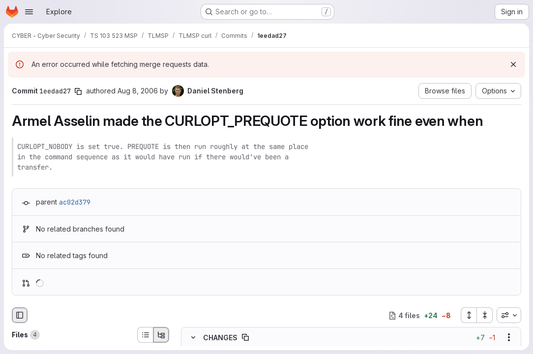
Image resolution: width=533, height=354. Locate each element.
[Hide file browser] (20, 315)
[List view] (145, 335)
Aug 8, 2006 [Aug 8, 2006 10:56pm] (138, 91)
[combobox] (509, 315)
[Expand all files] (468, 315)
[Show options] (509, 338)
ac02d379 (74, 202)
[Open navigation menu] (29, 12)
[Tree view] (161, 335)
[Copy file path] (245, 338)
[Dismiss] (513, 64)
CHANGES (220, 337)
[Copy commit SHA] (78, 91)
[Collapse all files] (485, 315)
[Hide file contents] (193, 338)
